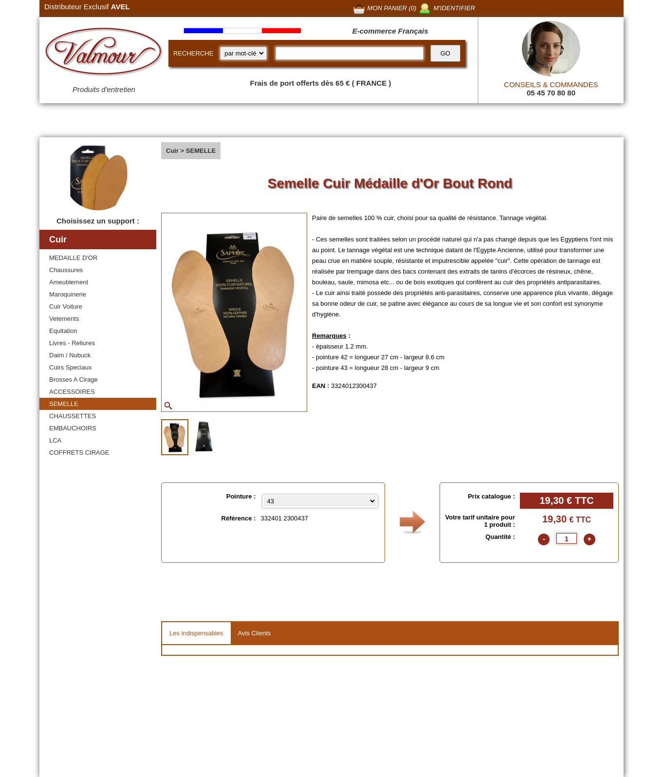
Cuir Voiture (65, 306)
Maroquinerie (67, 294)
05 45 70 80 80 (551, 93)
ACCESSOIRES (72, 391)
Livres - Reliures (72, 343)
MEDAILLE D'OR (73, 257)
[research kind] (243, 53)
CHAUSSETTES (72, 416)
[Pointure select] (320, 501)
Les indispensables (196, 633)
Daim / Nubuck (70, 355)
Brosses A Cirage (73, 379)
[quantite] (566, 538)
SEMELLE (63, 403)
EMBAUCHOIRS (72, 428)
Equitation (63, 330)
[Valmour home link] (103, 53)
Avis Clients (254, 633)
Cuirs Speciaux (70, 367)
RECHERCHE (193, 53)
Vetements (64, 318)
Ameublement (68, 282)
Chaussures (66, 270)
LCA (55, 440)
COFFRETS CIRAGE (79, 452)
